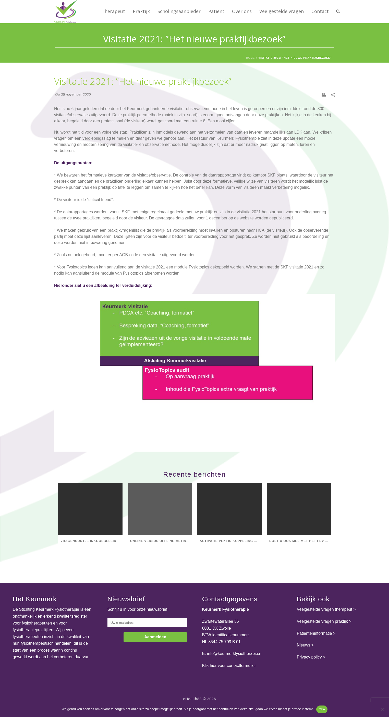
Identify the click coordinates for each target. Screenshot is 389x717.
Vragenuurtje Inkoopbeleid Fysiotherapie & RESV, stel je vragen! (91, 541)
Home (250, 57)
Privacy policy (309, 657)
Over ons (242, 11)
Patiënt (216, 11)
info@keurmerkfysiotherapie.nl (234, 653)
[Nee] (382, 709)
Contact (320, 11)
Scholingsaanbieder (179, 11)
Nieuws (303, 645)
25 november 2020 (76, 94)
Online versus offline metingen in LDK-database (161, 541)
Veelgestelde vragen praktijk (322, 621)
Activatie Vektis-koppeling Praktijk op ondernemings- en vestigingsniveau (231, 541)
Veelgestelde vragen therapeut (324, 609)
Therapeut (113, 11)
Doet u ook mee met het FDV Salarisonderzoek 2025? (300, 541)
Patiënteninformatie (314, 633)
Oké (322, 709)
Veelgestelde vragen (281, 11)
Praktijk (141, 11)
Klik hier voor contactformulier (229, 665)
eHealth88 (192, 699)
